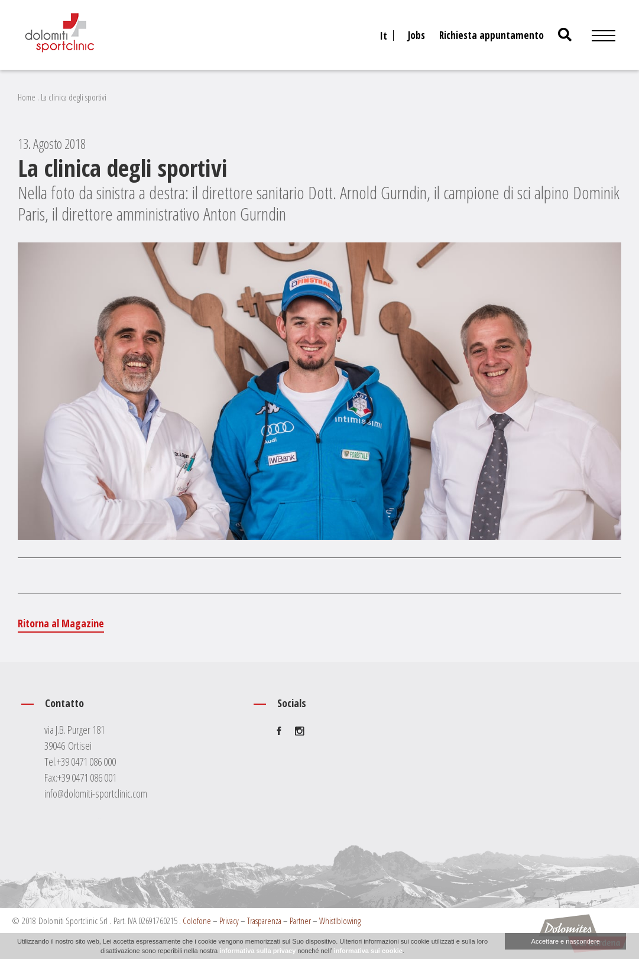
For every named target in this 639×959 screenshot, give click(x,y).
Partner (300, 920)
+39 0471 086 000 (86, 761)
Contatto (64, 703)
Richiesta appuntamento (491, 35)
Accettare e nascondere (565, 941)
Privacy (229, 920)
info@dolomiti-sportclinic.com (95, 793)
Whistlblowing (340, 920)
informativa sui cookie (368, 950)
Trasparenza (264, 920)
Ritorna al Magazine (61, 623)
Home (26, 97)
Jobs (416, 35)
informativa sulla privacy (257, 950)
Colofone (197, 920)
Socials (291, 703)
